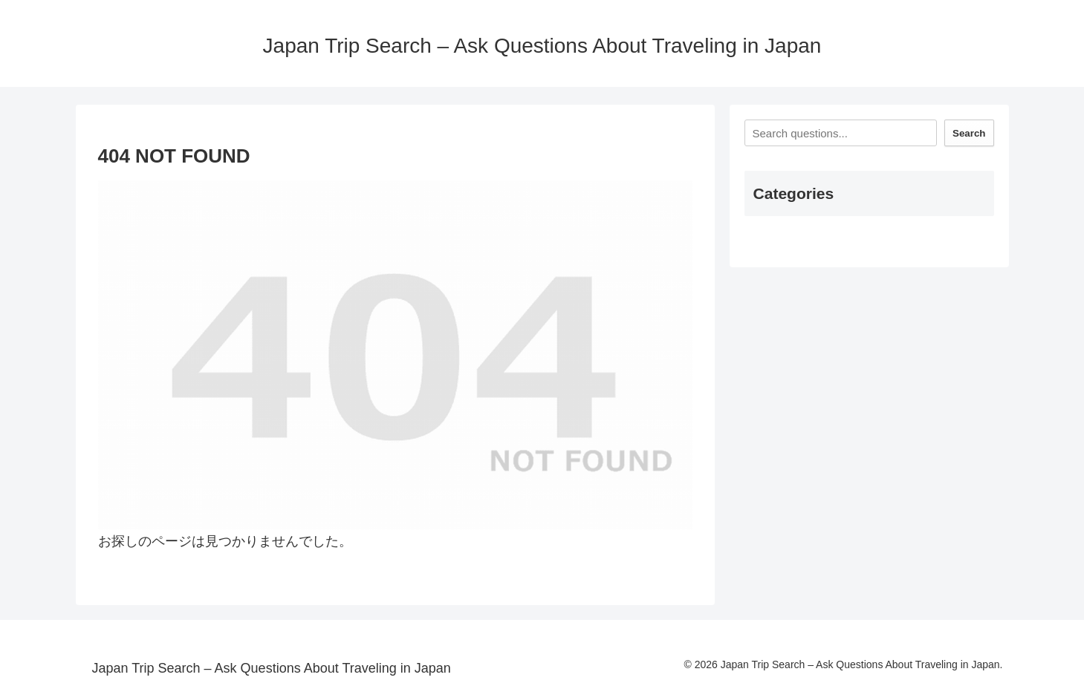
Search (968, 133)
